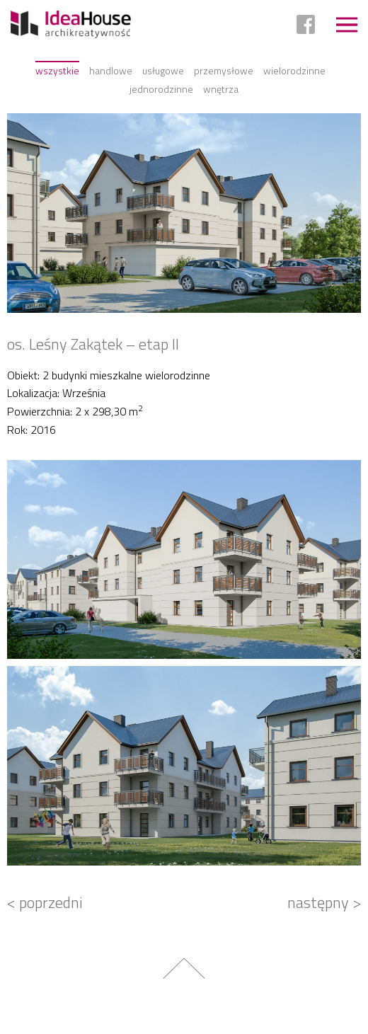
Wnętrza (220, 88)
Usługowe (163, 70)
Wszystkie (57, 70)
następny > (324, 902)
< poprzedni (45, 902)
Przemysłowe (223, 70)
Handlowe (110, 70)
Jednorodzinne (161, 88)
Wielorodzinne (294, 70)
